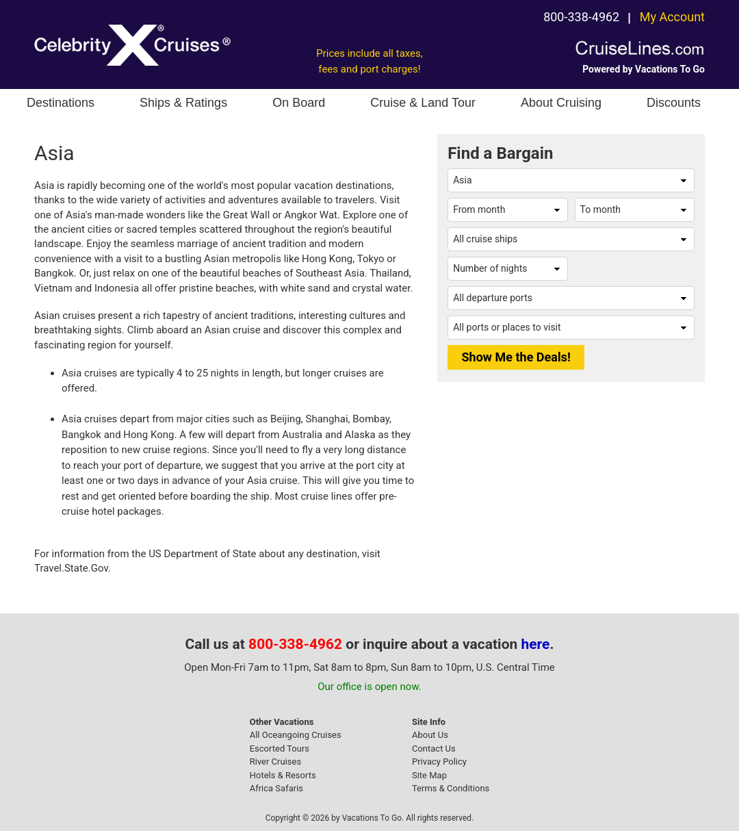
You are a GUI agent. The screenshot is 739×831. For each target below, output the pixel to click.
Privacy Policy (439, 761)
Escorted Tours (279, 748)
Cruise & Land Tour (423, 103)
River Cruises (275, 761)
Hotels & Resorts (283, 775)
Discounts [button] (674, 103)
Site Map (429, 775)
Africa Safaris (276, 788)
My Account (672, 17)
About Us (430, 735)
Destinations (60, 103)
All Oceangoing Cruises (295, 735)
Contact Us (434, 748)
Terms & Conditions (450, 788)
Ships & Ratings (183, 103)
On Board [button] (298, 103)
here (535, 644)
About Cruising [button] (561, 103)
